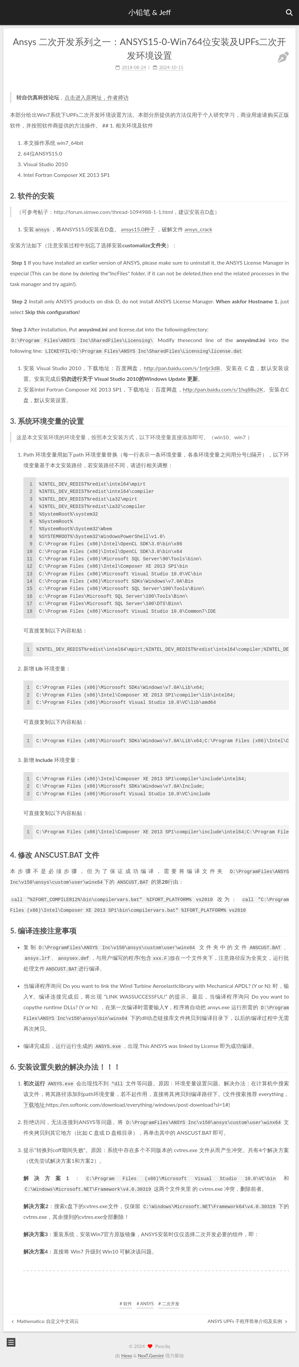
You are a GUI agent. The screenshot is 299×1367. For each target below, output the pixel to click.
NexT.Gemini (151, 1355)
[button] (10, 12)
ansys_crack (198, 229)
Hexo (126, 1355)
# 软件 (126, 1303)
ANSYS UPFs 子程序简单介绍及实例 (247, 1321)
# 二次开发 (168, 1303)
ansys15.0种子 (138, 229)
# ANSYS (145, 1303)
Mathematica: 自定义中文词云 (45, 1321)
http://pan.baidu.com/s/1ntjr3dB (182, 368)
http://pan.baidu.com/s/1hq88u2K (223, 389)
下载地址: (34, 1104)
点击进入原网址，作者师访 (96, 97)
